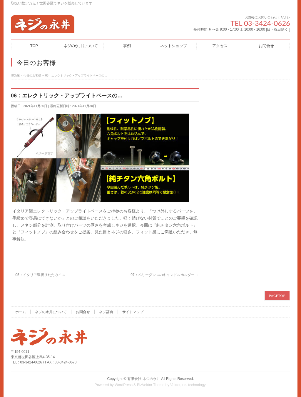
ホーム (20, 312)
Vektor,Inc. (178, 385)
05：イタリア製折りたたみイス (38, 275)
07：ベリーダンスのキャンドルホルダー (165, 275)
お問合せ (83, 312)
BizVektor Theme (151, 385)
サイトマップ (132, 312)
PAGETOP (277, 296)
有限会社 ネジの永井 (143, 379)
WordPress (124, 385)
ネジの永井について (51, 312)
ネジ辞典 (106, 312)
